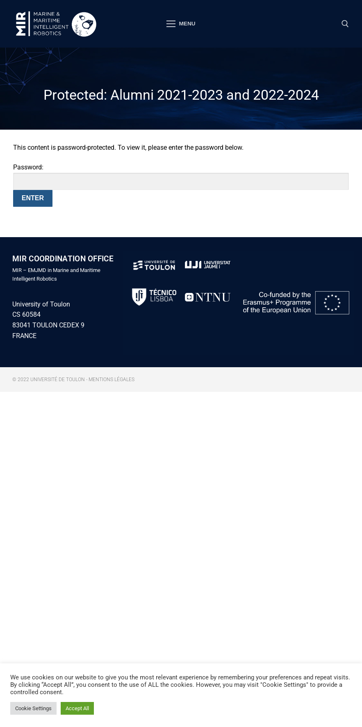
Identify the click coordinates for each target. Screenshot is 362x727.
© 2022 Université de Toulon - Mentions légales (73, 379)
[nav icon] (180, 23)
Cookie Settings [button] (33, 708)
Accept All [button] (77, 708)
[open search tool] (345, 23)
